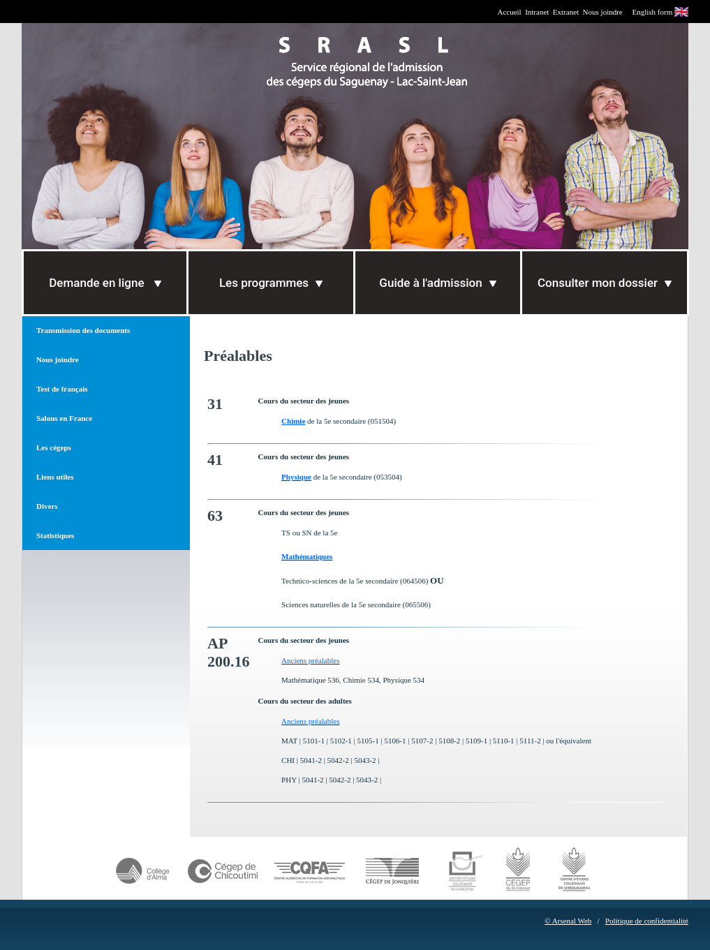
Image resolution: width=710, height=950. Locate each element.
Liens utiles (54, 477)
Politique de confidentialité (646, 920)
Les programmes (271, 283)
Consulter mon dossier (605, 283)
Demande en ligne (105, 283)
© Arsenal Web (568, 920)
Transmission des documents (83, 330)
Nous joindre (603, 12)
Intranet (537, 12)
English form (653, 12)
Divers (47, 506)
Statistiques (55, 535)
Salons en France (64, 418)
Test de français (62, 389)
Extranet (566, 12)
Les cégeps (53, 447)
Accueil (509, 12)
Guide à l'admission (437, 283)
